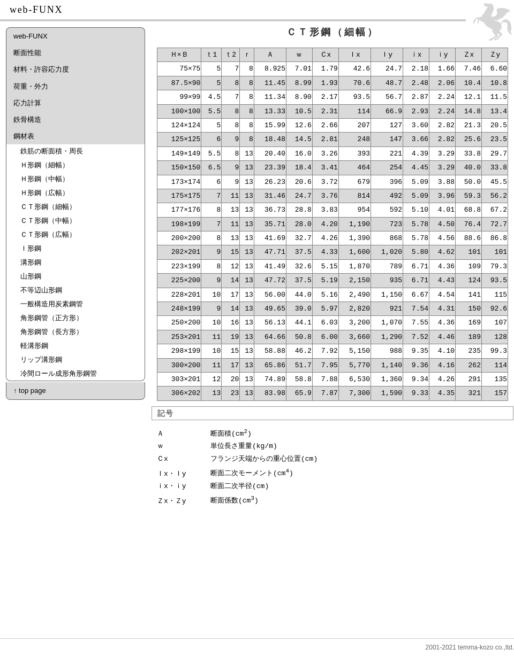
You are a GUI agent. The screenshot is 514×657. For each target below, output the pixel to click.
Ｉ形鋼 (30, 248)
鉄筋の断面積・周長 (51, 151)
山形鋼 (30, 276)
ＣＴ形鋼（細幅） (48, 207)
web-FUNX (30, 36)
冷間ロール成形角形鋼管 (58, 373)
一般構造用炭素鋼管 (51, 304)
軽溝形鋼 (34, 346)
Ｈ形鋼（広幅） (44, 193)
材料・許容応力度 (41, 69)
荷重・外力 (30, 86)
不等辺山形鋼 (41, 290)
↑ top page (29, 391)
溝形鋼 (30, 262)
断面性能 (27, 53)
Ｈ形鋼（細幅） (44, 165)
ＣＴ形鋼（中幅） (48, 221)
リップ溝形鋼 (41, 359)
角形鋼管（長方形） (51, 332)
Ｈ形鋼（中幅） (44, 179)
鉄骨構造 (27, 119)
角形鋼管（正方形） (51, 318)
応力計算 (27, 103)
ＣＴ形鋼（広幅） (48, 234)
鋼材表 (23, 136)
